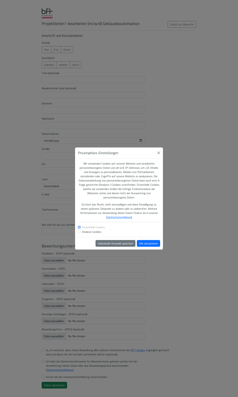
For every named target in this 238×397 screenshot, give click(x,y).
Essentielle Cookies (93, 227)
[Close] (159, 153)
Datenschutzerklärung (119, 217)
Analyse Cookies (91, 232)
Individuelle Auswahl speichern (115, 243)
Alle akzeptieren (148, 243)
